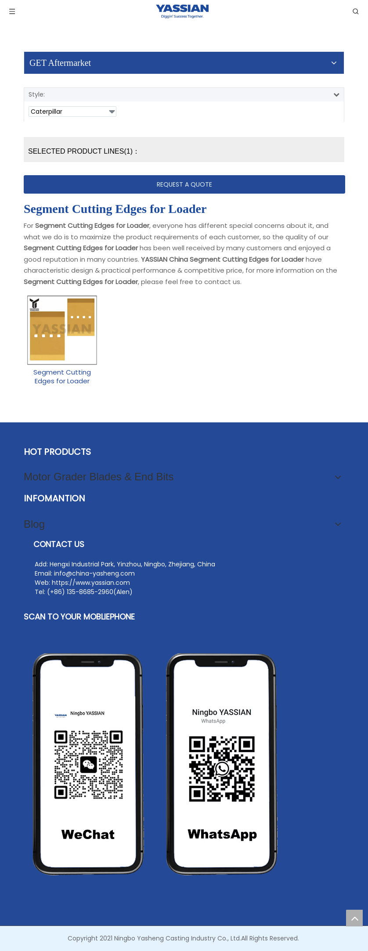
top (354, 918)
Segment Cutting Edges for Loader (62, 376)
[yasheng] (155, 764)
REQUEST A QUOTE (184, 184)
